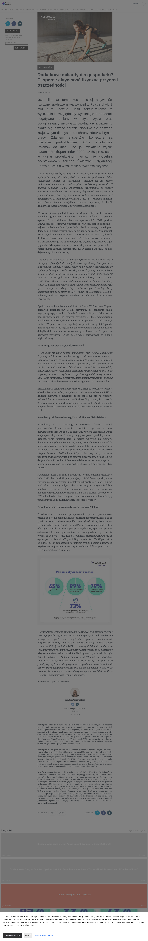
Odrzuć (28, 935)
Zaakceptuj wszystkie (13, 935)
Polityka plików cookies (44, 935)
